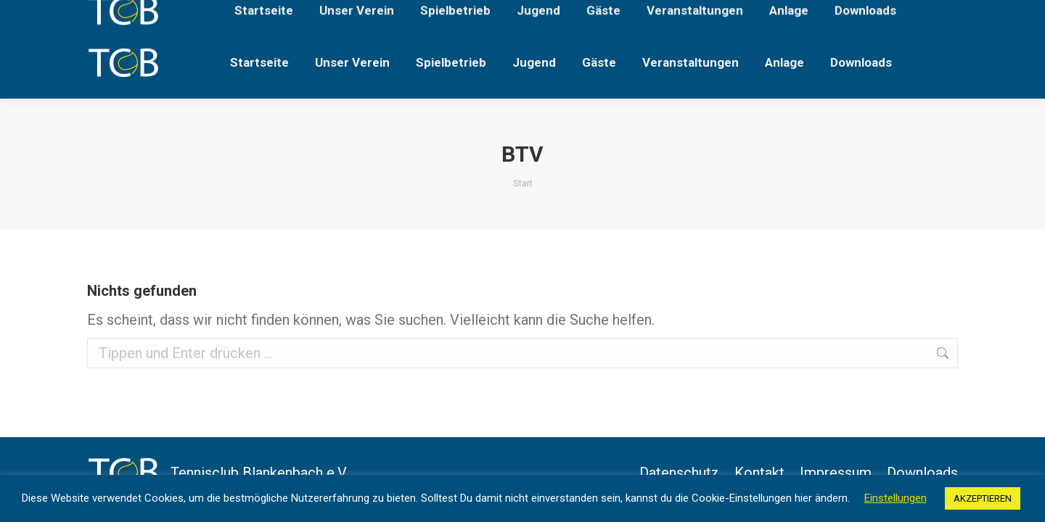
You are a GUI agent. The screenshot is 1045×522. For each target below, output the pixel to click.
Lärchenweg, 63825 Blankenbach (167, 13)
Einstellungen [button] (895, 498)
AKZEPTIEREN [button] (983, 498)
